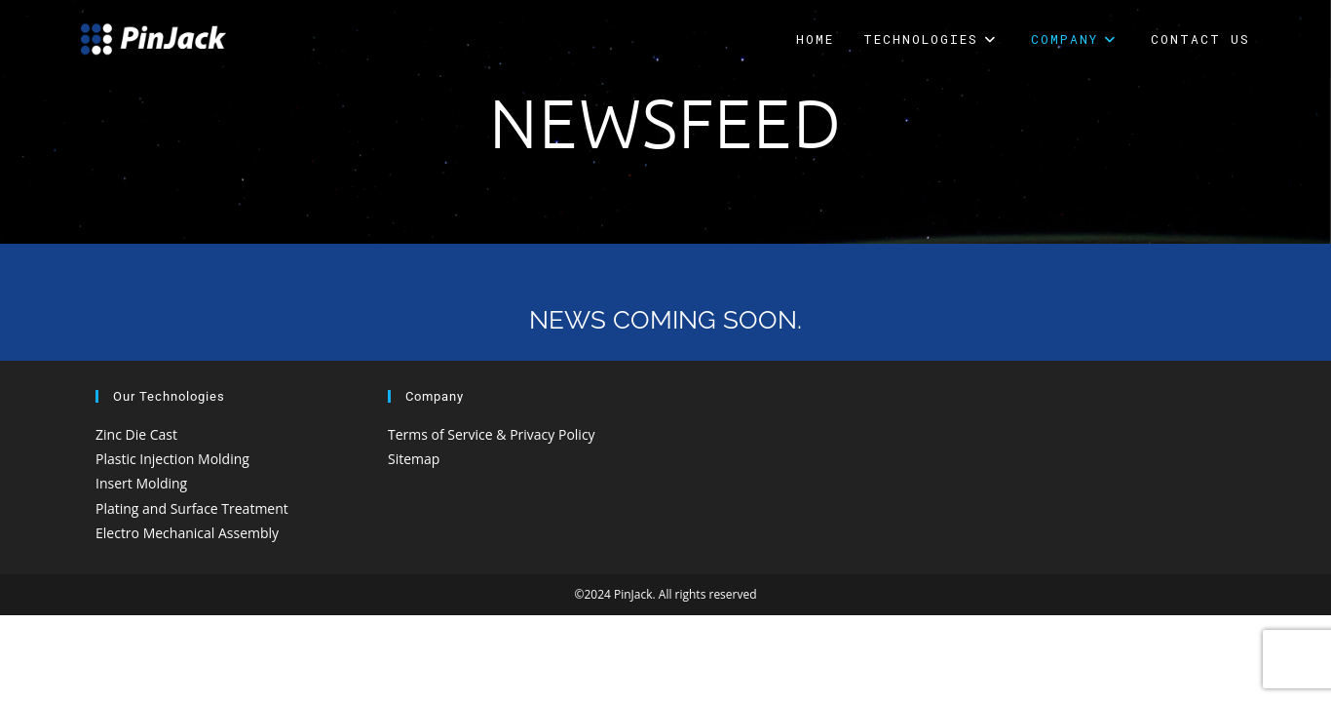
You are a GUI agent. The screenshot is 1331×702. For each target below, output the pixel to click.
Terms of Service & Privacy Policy (491, 434)
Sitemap (413, 458)
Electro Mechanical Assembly (187, 533)
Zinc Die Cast (136, 434)
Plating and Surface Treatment (191, 508)
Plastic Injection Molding (172, 458)
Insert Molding (141, 483)
